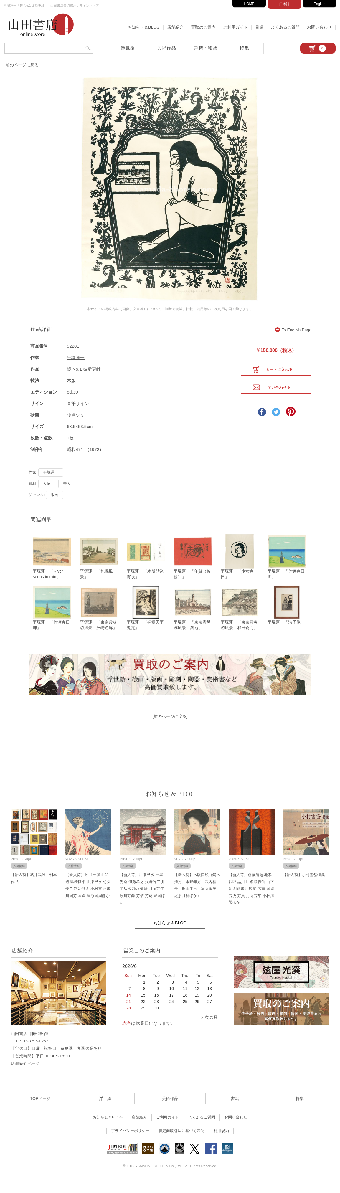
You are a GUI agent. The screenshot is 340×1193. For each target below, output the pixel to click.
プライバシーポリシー (130, 1143)
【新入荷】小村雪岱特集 (304, 887)
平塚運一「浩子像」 (286, 635)
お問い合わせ (319, 27)
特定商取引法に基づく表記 (181, 1143)
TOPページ (40, 1111)
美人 (67, 495)
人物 (47, 495)
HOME (249, 4)
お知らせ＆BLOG (144, 27)
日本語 (284, 4)
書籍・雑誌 (205, 47)
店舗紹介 (175, 27)
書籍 (235, 1111)
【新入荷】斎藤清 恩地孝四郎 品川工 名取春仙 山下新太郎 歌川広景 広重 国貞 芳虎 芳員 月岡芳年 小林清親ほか (251, 901)
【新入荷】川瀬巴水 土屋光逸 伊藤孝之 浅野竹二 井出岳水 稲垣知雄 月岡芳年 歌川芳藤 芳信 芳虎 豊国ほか (142, 901)
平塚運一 (76, 368)
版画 (54, 506)
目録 (259, 27)
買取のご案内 (203, 27)
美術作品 (166, 47)
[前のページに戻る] (22, 64)
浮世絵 (128, 47)
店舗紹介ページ (25, 1076)
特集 (244, 47)
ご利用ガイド (235, 27)
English (319, 4)
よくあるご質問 (285, 27)
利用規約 (221, 1143)
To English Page (293, 341)
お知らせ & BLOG (170, 806)
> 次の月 (209, 1030)
